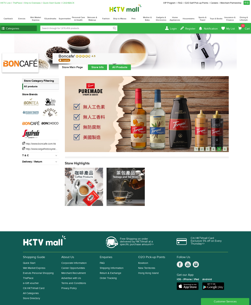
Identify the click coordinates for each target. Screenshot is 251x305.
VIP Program (169, 3)
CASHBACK (68, 3)
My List (230, 28)
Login (173, 28)
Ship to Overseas (32, 3)
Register (190, 28)
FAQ (180, 3)
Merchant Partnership (230, 3)
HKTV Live (5, 3)
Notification (211, 28)
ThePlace (17, 3)
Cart (245, 27)
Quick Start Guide (51, 3)
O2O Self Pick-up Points (196, 3)
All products (31, 86)
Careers (214, 3)
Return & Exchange (110, 273)
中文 (246, 2)
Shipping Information (111, 268)
